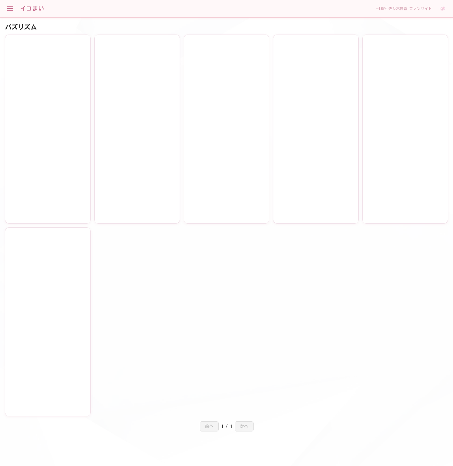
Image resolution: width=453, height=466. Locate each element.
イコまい (32, 8)
